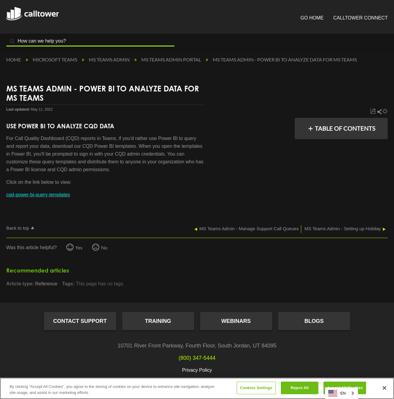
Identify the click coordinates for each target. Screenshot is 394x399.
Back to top (17, 228)
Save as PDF (372, 111)
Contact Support (80, 321)
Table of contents (345, 128)
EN (337, 393)
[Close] (384, 388)
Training (158, 321)
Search (12, 41)
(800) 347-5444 (197, 358)
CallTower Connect (360, 17)
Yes (79, 247)
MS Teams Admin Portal (171, 59)
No (104, 247)
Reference (46, 283)
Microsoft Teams (55, 59)
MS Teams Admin (110, 59)
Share (379, 111)
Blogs (313, 321)
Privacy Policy (197, 370)
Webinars (236, 321)
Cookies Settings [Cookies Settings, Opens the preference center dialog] (256, 388)
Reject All (299, 388)
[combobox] (341, 393)
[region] (197, 388)
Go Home (311, 17)
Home (14, 59)
